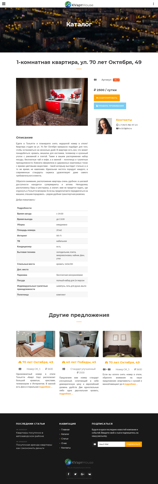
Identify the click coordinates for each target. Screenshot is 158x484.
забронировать (106, 98)
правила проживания (110, 106)
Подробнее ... (45, 386)
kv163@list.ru (125, 128)
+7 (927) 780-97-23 (128, 125)
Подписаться (133, 444)
